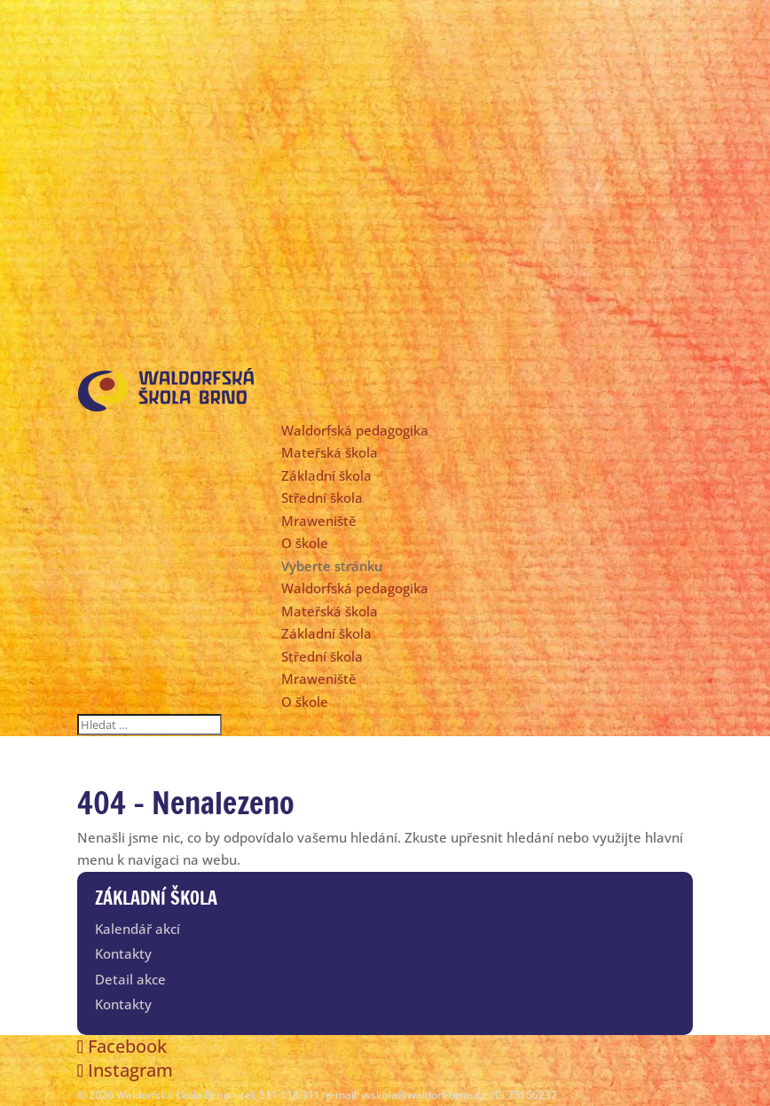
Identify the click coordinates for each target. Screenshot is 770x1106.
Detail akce (130, 979)
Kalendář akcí (137, 928)
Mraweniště (319, 520)
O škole (304, 543)
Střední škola (322, 497)
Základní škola (326, 475)
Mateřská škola (329, 452)
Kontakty (123, 953)
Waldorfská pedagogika (354, 430)
